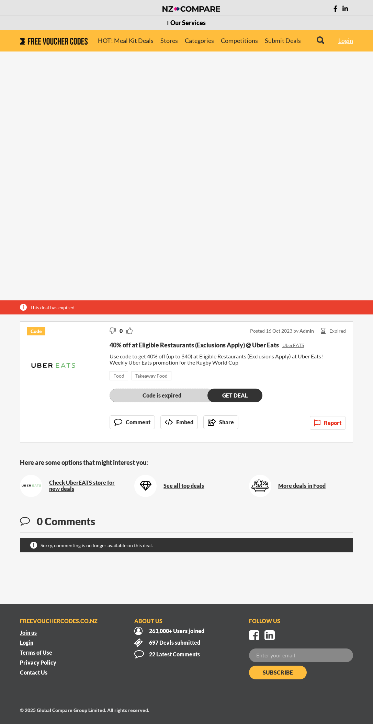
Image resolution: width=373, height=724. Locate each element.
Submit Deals (283, 40)
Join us (28, 632)
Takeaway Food (151, 376)
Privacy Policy (38, 662)
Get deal (235, 395)
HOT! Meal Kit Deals (126, 40)
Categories (199, 40)
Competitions (239, 40)
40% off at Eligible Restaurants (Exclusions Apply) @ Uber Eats (194, 345)
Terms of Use (36, 652)
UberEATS (293, 345)
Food (118, 376)
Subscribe (278, 672)
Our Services (186, 22)
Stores (169, 40)
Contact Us (33, 672)
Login (345, 40)
